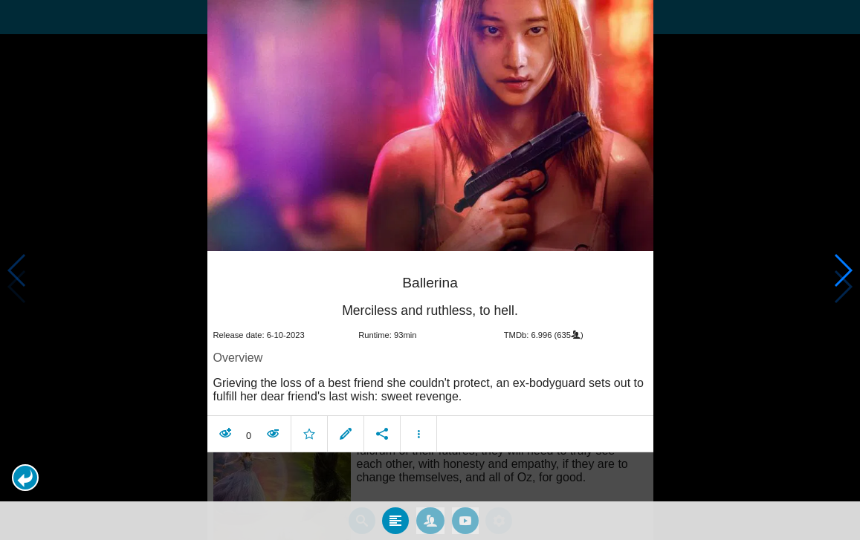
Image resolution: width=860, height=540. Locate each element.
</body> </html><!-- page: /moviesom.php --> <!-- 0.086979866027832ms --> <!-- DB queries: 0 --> (430, 270)
